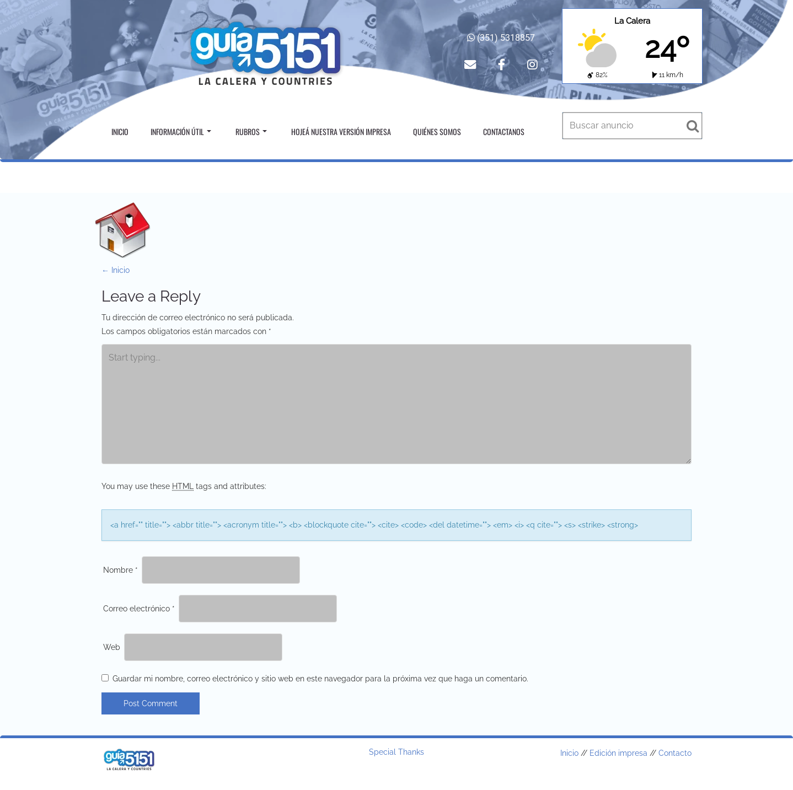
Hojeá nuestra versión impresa (341, 131)
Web (111, 647)
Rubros (251, 131)
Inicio (119, 131)
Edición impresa (618, 753)
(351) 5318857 (501, 38)
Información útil (181, 131)
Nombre (120, 570)
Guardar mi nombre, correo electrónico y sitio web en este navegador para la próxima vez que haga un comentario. (320, 678)
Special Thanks (396, 752)
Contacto (675, 753)
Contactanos (503, 131)
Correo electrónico (139, 608)
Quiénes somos (437, 131)
